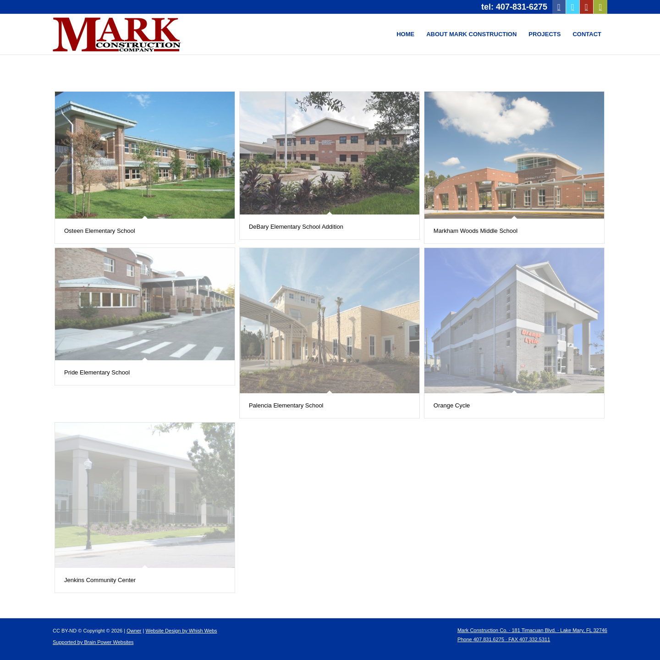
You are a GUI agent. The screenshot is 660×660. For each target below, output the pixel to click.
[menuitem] (405, 34)
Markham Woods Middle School (475, 230)
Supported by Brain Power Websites (93, 642)
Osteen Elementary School (99, 230)
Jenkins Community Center (100, 580)
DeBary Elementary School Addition (296, 226)
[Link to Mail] (600, 7)
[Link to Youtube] (586, 7)
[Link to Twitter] (572, 7)
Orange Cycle (452, 405)
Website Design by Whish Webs (181, 630)
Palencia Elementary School (286, 405)
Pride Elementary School (97, 372)
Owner (133, 630)
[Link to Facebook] (559, 7)
